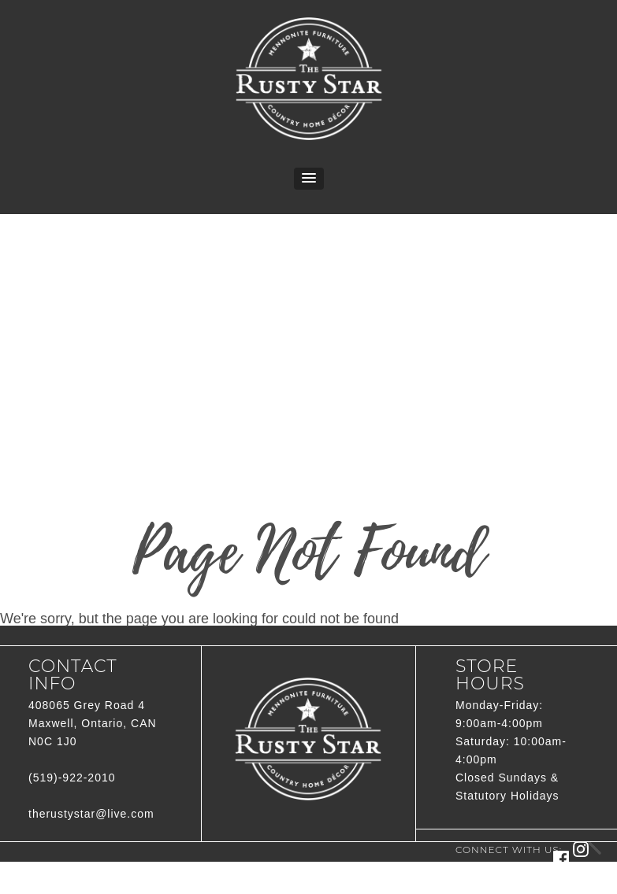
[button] (309, 179)
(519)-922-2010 (72, 777)
